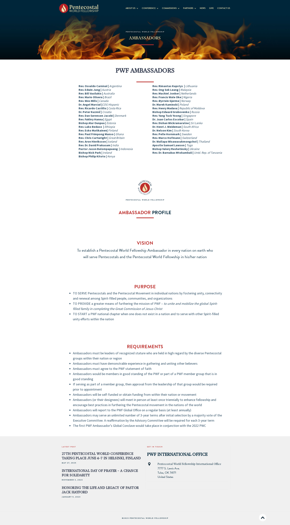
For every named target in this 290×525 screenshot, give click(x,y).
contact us (223, 8)
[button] (132, 7)
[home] (79, 8)
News (202, 8)
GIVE (211, 8)
